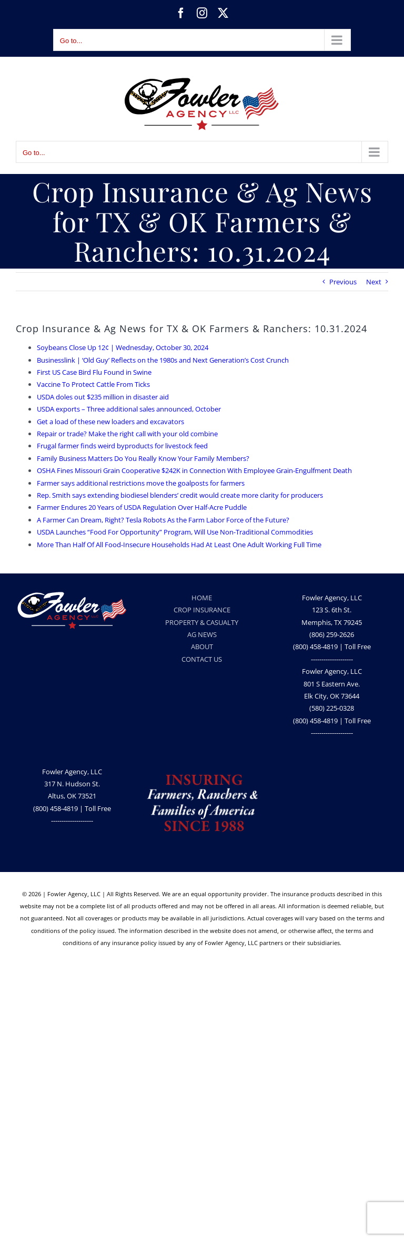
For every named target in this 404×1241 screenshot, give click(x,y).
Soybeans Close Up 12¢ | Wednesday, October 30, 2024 (122, 347)
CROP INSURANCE (202, 609)
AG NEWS (202, 634)
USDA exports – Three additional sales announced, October (129, 409)
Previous (343, 281)
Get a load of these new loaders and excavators (110, 421)
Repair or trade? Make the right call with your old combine (127, 433)
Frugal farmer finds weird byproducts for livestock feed (122, 445)
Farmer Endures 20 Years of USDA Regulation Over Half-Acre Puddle (142, 507)
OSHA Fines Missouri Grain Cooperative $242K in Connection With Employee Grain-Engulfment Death (194, 470)
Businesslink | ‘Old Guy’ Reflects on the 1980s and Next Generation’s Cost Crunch (163, 360)
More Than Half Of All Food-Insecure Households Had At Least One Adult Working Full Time (179, 544)
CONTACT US (201, 659)
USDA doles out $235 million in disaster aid (103, 397)
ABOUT (202, 646)
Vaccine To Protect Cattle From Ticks (93, 384)
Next (373, 281)
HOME (201, 597)
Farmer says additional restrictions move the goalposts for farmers (141, 483)
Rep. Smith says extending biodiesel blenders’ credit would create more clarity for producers (180, 495)
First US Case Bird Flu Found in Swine (94, 372)
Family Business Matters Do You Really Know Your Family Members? (143, 458)
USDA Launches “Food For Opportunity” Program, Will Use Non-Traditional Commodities (175, 532)
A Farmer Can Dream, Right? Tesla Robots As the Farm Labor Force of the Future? (163, 520)
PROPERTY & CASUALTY (201, 622)
